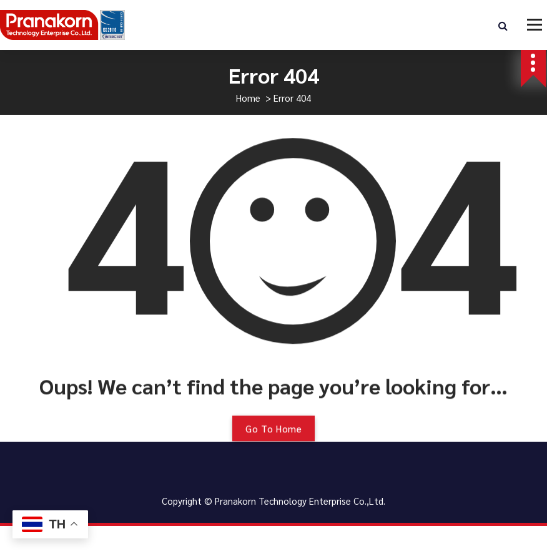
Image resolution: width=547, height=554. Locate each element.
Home (248, 98)
